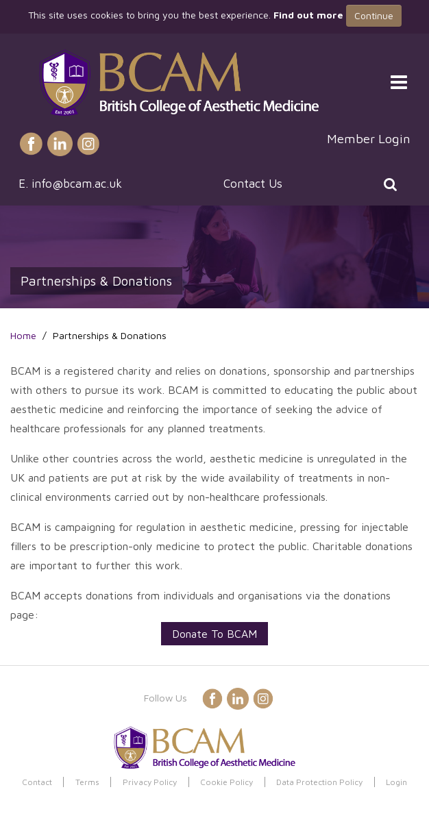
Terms (87, 782)
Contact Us (252, 183)
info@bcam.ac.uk (77, 183)
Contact (37, 782)
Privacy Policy (150, 782)
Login (396, 782)
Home (23, 335)
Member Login (368, 138)
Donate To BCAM (214, 634)
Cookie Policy (226, 782)
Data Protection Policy (319, 782)
